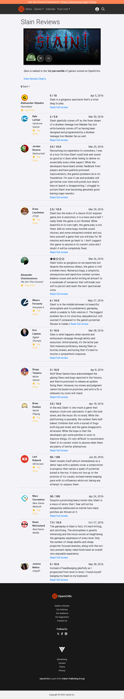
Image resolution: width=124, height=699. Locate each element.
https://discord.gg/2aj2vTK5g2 (78, 2)
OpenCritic (45, 678)
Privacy (62, 670)
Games (38, 9)
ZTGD (35, 216)
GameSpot (26, 106)
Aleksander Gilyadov (32, 103)
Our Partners (62, 609)
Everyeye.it (38, 307)
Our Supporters (62, 617)
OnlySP (36, 571)
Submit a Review (62, 606)
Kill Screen (37, 463)
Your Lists (63, 9)
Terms (62, 667)
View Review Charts (35, 78)
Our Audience (62, 613)
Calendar (51, 9)
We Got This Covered (32, 281)
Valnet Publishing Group (73, 678)
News (29, 9)
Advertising (62, 659)
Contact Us (62, 620)
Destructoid (38, 153)
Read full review (59, 107)
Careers (62, 663)
